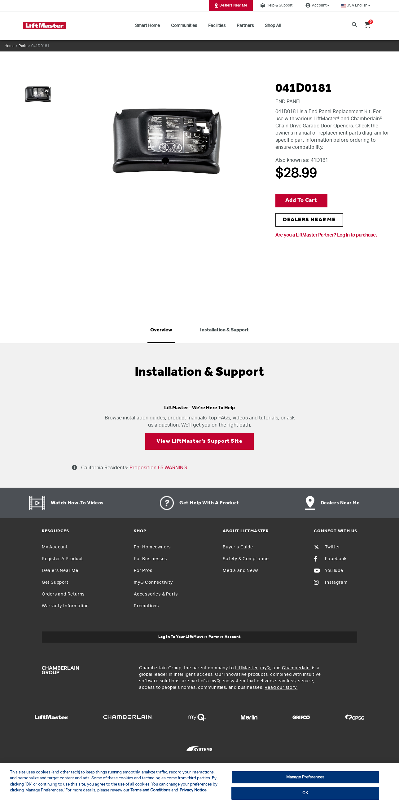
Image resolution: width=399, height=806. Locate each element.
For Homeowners (152, 547)
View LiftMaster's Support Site (199, 441)
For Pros (143, 571)
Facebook (330, 559)
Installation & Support (224, 330)
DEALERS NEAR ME (309, 220)
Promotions (146, 606)
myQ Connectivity (153, 582)
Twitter (327, 547)
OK (305, 793)
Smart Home (147, 26)
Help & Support (275, 5)
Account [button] (317, 5)
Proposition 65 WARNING (157, 467)
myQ (265, 668)
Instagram (330, 582)
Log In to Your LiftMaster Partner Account (199, 637)
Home (10, 46)
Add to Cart (301, 200)
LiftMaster (246, 668)
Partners (245, 26)
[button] (355, 5)
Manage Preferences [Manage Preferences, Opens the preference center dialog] (305, 777)
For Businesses (150, 559)
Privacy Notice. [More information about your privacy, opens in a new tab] (193, 790)
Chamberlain (296, 668)
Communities (184, 26)
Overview (161, 330)
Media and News (240, 571)
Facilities (217, 26)
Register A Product (62, 559)
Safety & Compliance (246, 559)
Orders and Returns (63, 594)
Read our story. (281, 687)
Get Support (55, 582)
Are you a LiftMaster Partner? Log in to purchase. (326, 235)
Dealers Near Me (231, 5)
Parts (23, 46)
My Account (55, 547)
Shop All (273, 26)
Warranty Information (65, 606)
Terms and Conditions (150, 790)
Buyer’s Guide (238, 547)
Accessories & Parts (156, 594)
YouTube (328, 571)
